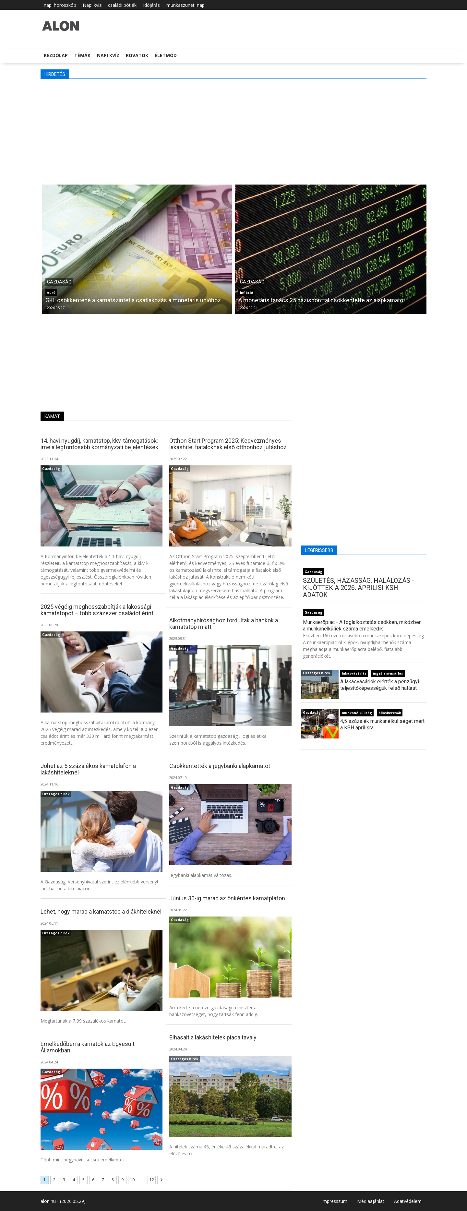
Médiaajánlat (370, 1201)
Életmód (166, 55)
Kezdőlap (56, 55)
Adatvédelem (408, 1201)
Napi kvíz (92, 5)
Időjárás (151, 5)
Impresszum (334, 1201)
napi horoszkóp (60, 5)
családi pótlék (122, 5)
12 (152, 1179)
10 (132, 1179)
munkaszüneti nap (185, 5)
